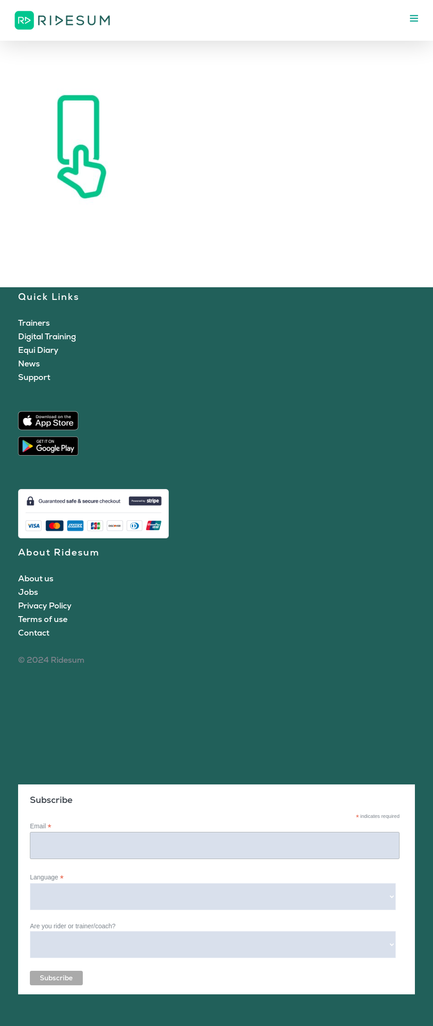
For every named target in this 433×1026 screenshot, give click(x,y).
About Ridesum (59, 552)
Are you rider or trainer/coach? (72, 926)
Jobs (28, 592)
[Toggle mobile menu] (414, 18)
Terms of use (42, 619)
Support (34, 377)
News (29, 363)
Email (40, 826)
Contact (33, 632)
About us (35, 578)
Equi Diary (38, 350)
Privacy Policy (44, 605)
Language (46, 877)
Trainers (34, 323)
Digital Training (47, 336)
